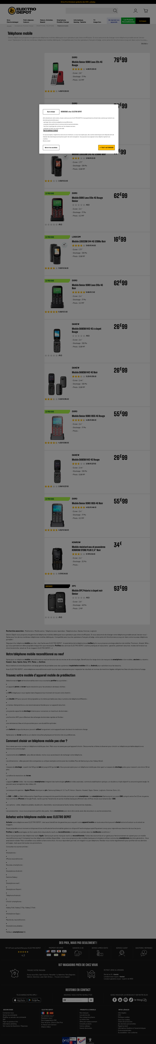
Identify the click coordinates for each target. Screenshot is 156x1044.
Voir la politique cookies (51, 130)
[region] (78, 128)
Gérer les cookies (51, 147)
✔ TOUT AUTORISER (106, 147)
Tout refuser (51, 112)
